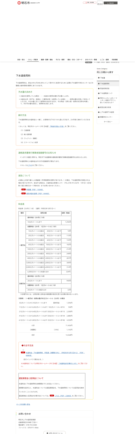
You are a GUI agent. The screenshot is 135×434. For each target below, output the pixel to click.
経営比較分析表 (105, 57)
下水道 (102, 27)
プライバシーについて (78, 399)
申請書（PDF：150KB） (35, 139)
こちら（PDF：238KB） (63, 345)
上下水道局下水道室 (107, 62)
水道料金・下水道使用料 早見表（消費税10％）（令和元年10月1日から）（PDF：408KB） (55, 304)
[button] (83, 2)
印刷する (89, 12)
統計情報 (73, 425)
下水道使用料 (104, 33)
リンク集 (95, 399)
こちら (30, 115)
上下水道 (33, 393)
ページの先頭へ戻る (23, 354)
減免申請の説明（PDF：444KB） (38, 143)
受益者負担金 (104, 38)
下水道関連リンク (106, 43)
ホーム (17, 393)
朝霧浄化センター (106, 66)
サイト (107, 399)
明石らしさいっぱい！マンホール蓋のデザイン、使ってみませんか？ (108, 50)
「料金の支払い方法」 (57, 76)
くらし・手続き (25, 393)
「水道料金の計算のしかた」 (68, 313)
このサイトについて (30, 399)
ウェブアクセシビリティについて (54, 399)
